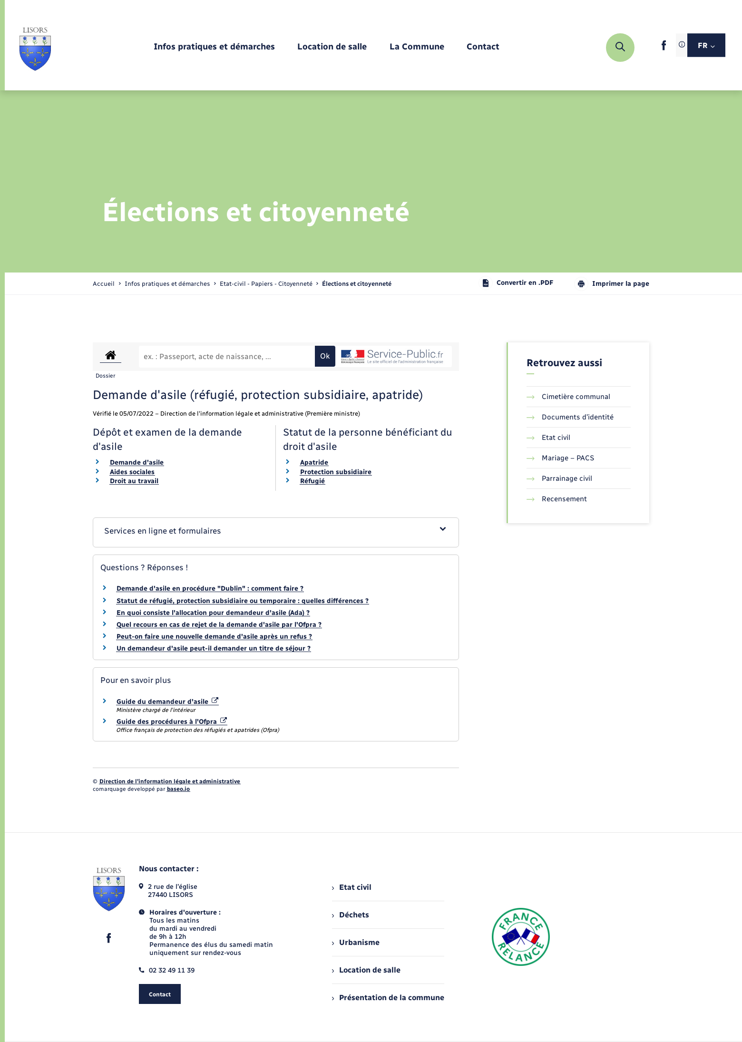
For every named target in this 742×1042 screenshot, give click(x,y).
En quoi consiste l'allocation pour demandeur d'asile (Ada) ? (213, 613)
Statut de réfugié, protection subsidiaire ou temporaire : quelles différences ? (243, 601)
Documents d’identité (570, 417)
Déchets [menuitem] (350, 914)
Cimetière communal (568, 396)
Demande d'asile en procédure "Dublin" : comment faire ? (210, 588)
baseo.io (178, 789)
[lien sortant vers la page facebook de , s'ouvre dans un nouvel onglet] (664, 48)
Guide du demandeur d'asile (167, 702)
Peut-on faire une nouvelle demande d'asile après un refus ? (214, 637)
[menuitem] (214, 47)
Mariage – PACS (560, 458)
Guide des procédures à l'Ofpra (172, 722)
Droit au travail (134, 481)
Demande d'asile (137, 462)
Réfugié (312, 481)
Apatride (314, 462)
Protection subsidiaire (335, 472)
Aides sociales (132, 472)
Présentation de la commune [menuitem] (388, 997)
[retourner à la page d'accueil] (35, 47)
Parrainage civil (559, 478)
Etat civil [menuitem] (351, 887)
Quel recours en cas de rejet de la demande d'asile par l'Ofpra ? (219, 625)
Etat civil (548, 437)
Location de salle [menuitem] (366, 969)
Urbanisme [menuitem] (356, 942)
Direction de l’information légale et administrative (169, 781)
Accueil (104, 283)
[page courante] (356, 283)
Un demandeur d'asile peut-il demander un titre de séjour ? (214, 648)
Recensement (557, 499)
